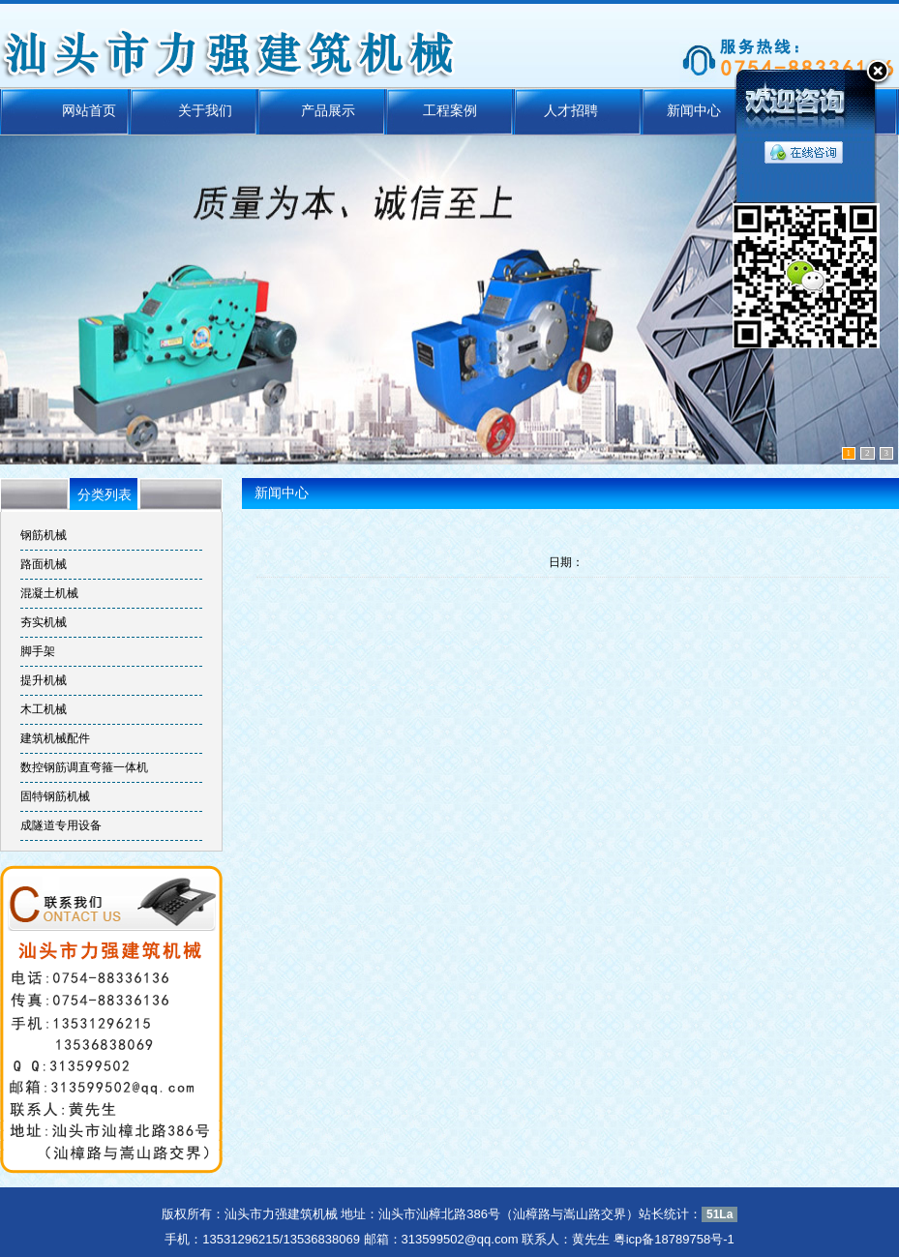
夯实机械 (43, 622)
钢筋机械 (43, 535)
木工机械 (43, 709)
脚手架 (37, 651)
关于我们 (217, 111)
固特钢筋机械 (55, 796)
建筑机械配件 (55, 738)
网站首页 (101, 111)
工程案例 (450, 111)
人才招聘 (565, 111)
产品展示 (333, 111)
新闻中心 (682, 111)
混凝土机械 (49, 593)
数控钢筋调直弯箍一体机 (84, 767)
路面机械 (43, 564)
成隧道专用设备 (61, 825)
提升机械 (43, 680)
